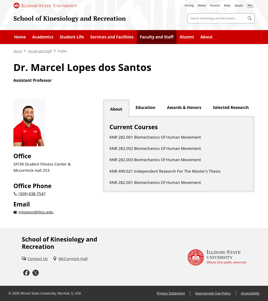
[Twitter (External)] (35, 273)
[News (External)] (202, 5)
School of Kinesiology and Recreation (69, 18)
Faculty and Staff (156, 37)
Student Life (72, 37)
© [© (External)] (9, 293)
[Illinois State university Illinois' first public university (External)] (217, 257)
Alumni (187, 37)
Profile (62, 51)
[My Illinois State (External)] (250, 5)
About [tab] (116, 109)
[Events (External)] (215, 5)
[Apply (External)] (239, 5)
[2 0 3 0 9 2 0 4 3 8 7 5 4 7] (51, 194)
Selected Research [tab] (231, 107)
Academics (42, 37)
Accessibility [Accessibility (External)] (250, 293)
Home (20, 37)
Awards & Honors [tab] (184, 107)
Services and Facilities (112, 37)
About (206, 37)
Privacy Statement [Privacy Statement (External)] (171, 293)
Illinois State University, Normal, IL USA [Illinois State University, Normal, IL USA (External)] (51, 293)
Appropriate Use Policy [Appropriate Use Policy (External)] (213, 293)
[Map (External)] (227, 5)
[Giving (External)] (189, 5)
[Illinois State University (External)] (45, 5)
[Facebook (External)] (26, 273)
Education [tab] (145, 107)
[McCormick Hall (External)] (70, 258)
